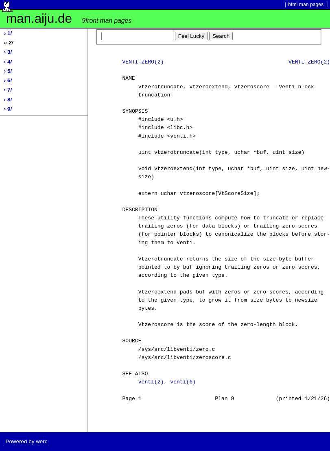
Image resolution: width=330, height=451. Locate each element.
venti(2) (151, 382)
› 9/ (8, 109)
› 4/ (8, 62)
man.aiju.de (68, 18)
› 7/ (8, 90)
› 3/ (8, 52)
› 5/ (8, 71)
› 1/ (8, 33)
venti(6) (183, 382)
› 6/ (8, 80)
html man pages (305, 4)
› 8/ (8, 99)
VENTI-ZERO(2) (143, 62)
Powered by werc (26, 441)
